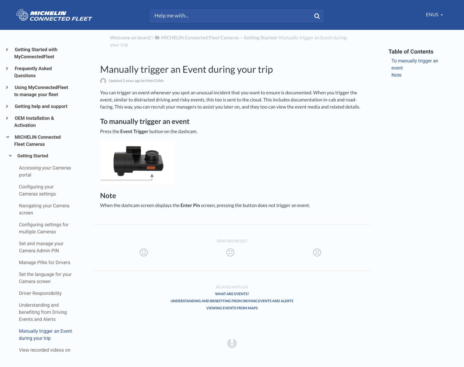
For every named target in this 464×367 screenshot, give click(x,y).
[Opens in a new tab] (232, 343)
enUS (432, 14)
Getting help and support (40, 106)
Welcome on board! (131, 38)
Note (397, 75)
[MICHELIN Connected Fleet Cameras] (196, 38)
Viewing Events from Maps (232, 308)
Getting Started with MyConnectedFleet (35, 53)
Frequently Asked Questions (33, 72)
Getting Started (32, 156)
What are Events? (232, 294)
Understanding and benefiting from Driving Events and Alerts (232, 301)
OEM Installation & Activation (34, 121)
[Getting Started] (260, 38)
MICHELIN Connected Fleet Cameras (37, 140)
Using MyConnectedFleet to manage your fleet (41, 91)
